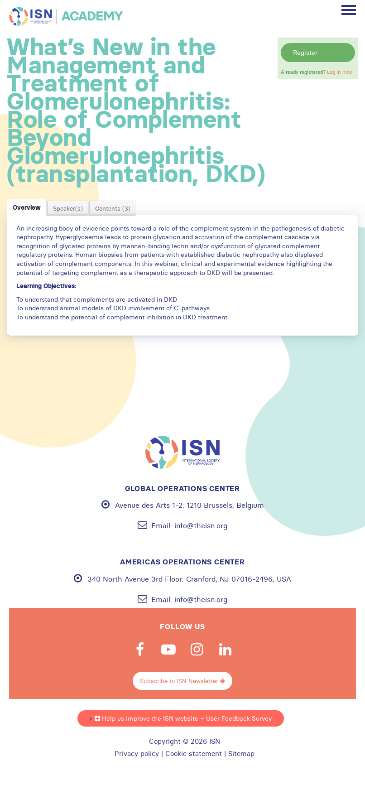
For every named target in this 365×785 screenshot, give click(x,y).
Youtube (168, 649)
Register (305, 52)
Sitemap (241, 754)
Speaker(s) (68, 208)
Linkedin (225, 649)
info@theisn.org (200, 525)
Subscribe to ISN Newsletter (182, 680)
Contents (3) (112, 208)
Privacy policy (137, 754)
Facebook (140, 649)
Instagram (197, 649)
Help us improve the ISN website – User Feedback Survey (183, 718)
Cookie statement (193, 754)
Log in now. (340, 72)
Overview (27, 207)
